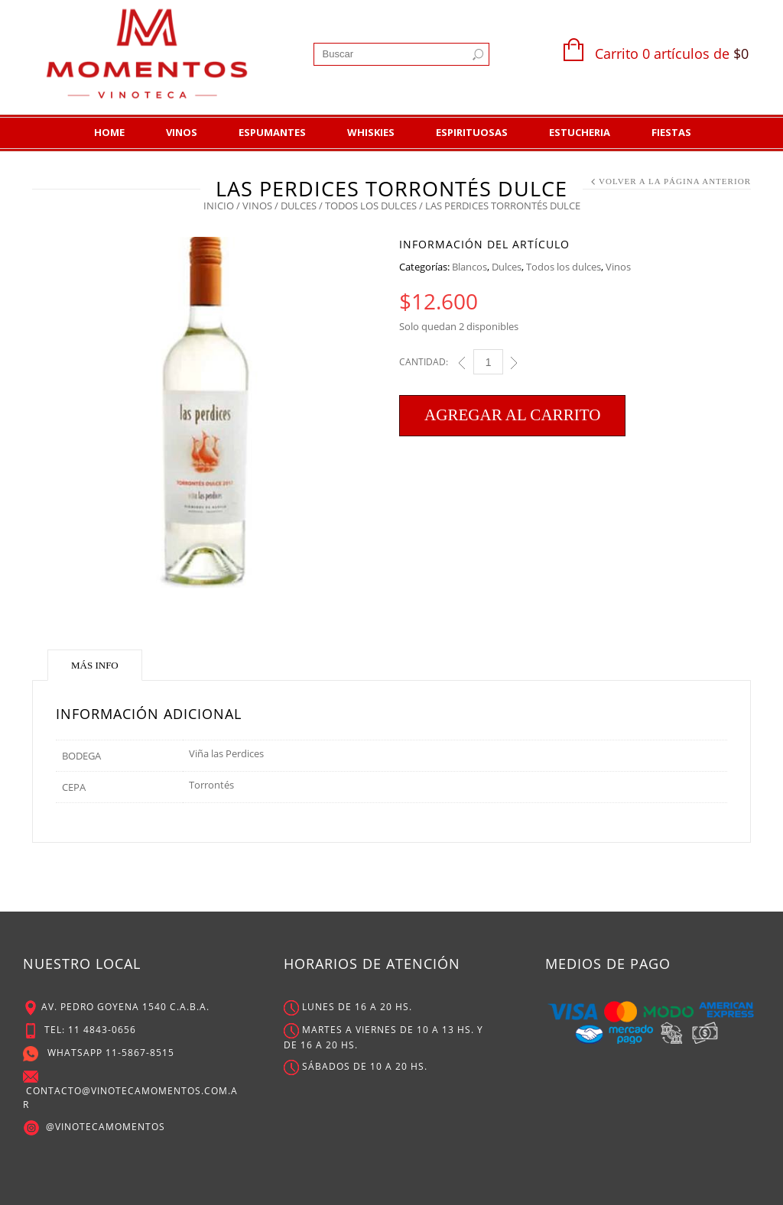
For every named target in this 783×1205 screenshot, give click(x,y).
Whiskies (371, 132)
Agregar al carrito (512, 415)
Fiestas (671, 132)
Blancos (469, 267)
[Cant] (488, 361)
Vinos (181, 132)
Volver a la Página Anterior (675, 181)
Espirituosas (472, 132)
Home (109, 132)
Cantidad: (423, 361)
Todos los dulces (371, 205)
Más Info (95, 665)
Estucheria (579, 132)
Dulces (299, 205)
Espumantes (272, 132)
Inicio (218, 205)
